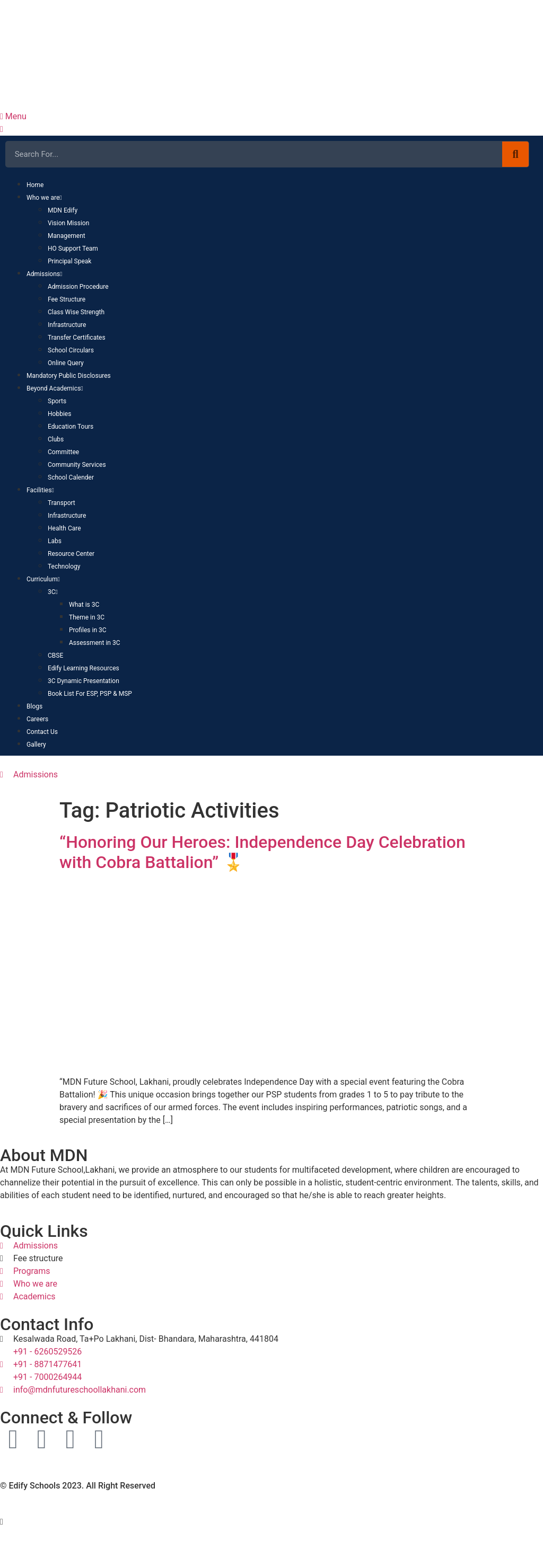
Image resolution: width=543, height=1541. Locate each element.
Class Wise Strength (76, 312)
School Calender (71, 477)
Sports (57, 401)
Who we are (44, 197)
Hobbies (59, 414)
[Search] (515, 154)
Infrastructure (67, 325)
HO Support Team (73, 248)
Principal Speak (69, 261)
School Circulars (71, 350)
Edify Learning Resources (83, 668)
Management (66, 236)
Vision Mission (68, 223)
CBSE (55, 655)
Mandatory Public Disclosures (69, 375)
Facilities (40, 490)
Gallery (36, 744)
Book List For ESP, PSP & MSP (90, 693)
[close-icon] (1, 129)
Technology (64, 566)
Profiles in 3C (88, 630)
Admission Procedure (78, 286)
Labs (55, 541)
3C (53, 592)
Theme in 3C (86, 617)
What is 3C (84, 604)
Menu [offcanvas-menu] (13, 116)
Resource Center (71, 553)
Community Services (77, 464)
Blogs (34, 706)
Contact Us (42, 732)
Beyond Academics (55, 388)
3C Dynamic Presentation (83, 681)
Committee (63, 452)
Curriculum (43, 579)
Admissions (44, 274)
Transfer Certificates (77, 337)
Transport (61, 503)
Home (35, 185)
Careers (37, 719)
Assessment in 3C (94, 642)
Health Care (64, 528)
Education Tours (70, 426)
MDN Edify (62, 210)
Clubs (56, 439)
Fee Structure (66, 299)
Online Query (66, 363)
